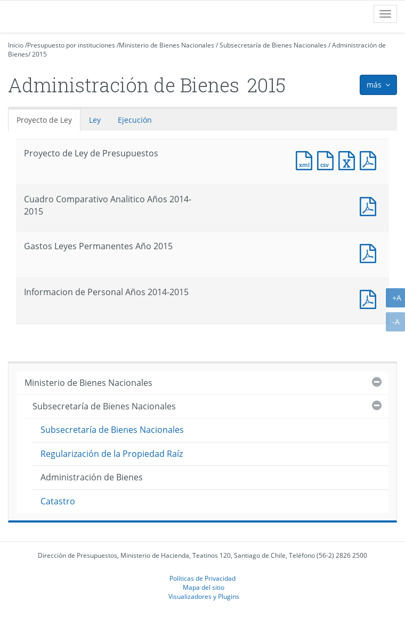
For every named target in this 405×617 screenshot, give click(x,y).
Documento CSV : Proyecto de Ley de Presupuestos (327, 159)
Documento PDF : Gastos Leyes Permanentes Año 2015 (370, 252)
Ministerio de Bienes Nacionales (166, 45)
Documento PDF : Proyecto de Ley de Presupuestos (370, 159)
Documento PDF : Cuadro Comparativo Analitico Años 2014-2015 (370, 205)
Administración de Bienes (91, 477)
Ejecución (135, 120)
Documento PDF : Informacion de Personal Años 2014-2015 (370, 298)
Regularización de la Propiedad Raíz (111, 454)
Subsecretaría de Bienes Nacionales (273, 45)
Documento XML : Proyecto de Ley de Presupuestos (306, 159)
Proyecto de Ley (44, 120)
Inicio (15, 45)
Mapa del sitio (203, 587)
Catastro (57, 501)
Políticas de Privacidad (202, 578)
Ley (95, 120)
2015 (39, 54)
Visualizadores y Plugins (203, 596)
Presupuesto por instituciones (71, 45)
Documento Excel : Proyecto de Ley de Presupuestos (349, 159)
